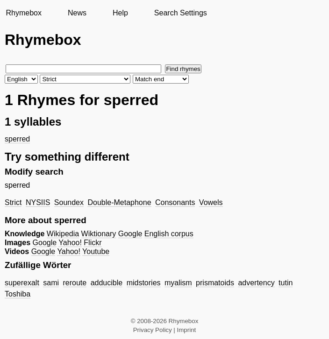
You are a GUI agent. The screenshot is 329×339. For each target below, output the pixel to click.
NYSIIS (38, 202)
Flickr (92, 243)
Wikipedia (63, 234)
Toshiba (17, 294)
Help (120, 13)
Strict (13, 202)
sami (51, 283)
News (77, 13)
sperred (17, 139)
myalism (178, 283)
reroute (75, 283)
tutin (286, 283)
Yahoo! (70, 243)
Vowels (211, 202)
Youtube (95, 251)
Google (130, 234)
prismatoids (215, 283)
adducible (107, 283)
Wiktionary (98, 234)
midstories (144, 283)
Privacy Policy (152, 329)
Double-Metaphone (119, 202)
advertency (256, 283)
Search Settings (180, 13)
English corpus (168, 234)
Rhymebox (23, 13)
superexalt (22, 283)
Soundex (69, 202)
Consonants (175, 202)
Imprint (186, 329)
